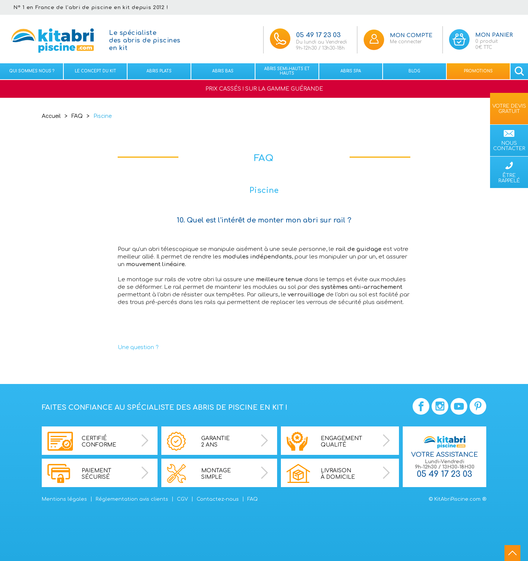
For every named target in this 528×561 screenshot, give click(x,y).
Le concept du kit (95, 71)
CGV (182, 499)
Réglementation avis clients (132, 499)
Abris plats (159, 71)
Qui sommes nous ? (31, 71)
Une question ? (138, 347)
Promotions (478, 71)
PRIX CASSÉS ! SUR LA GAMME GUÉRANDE (264, 89)
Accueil (51, 116)
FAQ (77, 116)
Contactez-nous (218, 499)
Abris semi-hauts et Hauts (287, 71)
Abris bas (222, 71)
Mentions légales (64, 499)
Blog (414, 71)
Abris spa (350, 71)
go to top (512, 553)
